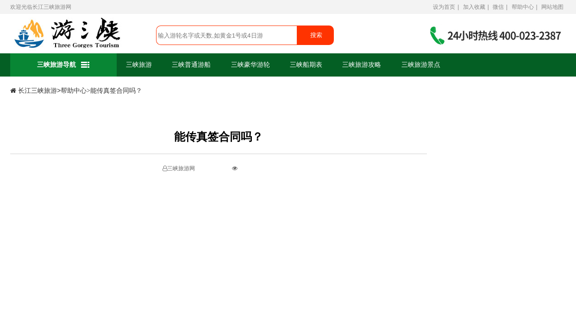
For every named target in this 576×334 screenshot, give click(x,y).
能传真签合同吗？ (116, 90)
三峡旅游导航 (63, 65)
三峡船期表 (306, 64)
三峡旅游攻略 (361, 64)
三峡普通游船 (191, 64)
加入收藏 (474, 7)
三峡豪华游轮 (250, 64)
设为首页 (444, 7)
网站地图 (552, 7)
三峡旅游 (139, 64)
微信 (498, 7)
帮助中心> (75, 90)
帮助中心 (523, 7)
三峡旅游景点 (420, 64)
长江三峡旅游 (49, 7)
